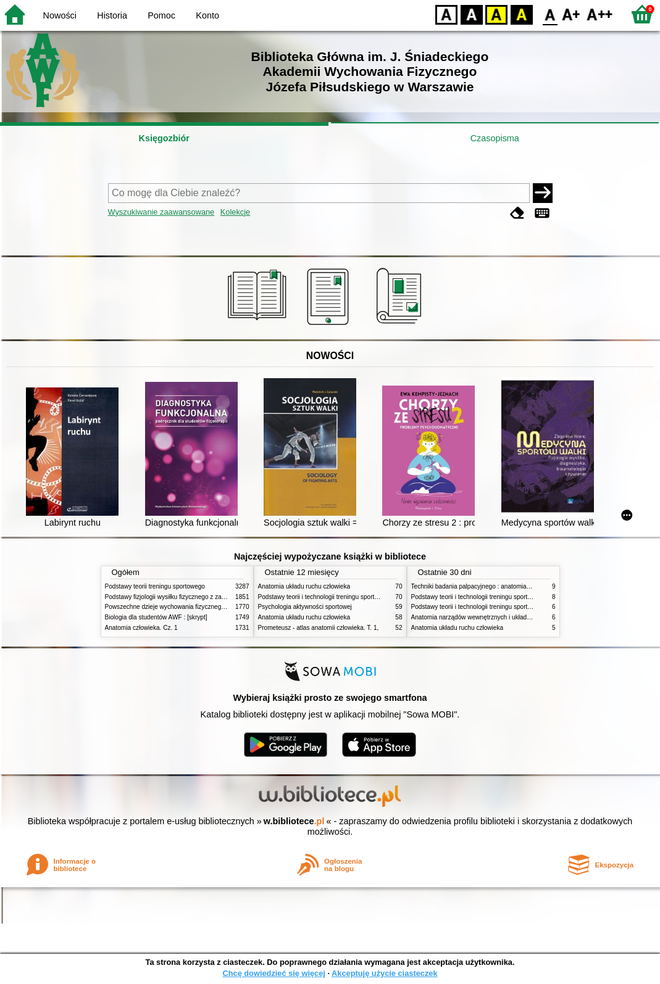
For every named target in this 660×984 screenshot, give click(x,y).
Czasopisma (494, 138)
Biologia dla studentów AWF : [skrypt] (156, 617)
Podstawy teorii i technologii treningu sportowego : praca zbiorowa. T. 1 (509, 606)
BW (472, 14)
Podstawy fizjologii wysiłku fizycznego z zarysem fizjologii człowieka (198, 596)
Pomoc (161, 15)
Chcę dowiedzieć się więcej (273, 973)
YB (496, 14)
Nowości (60, 15)
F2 (600, 14)
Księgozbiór (164, 138)
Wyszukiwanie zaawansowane (161, 212)
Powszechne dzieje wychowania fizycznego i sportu (176, 606)
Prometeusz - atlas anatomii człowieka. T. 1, (318, 627)
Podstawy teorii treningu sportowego (155, 586)
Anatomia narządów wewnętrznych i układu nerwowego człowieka (502, 617)
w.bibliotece (294, 821)
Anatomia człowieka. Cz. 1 (141, 627)
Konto (207, 15)
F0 (550, 14)
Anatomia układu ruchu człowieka (304, 586)
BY (521, 14)
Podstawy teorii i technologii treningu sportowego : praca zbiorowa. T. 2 (356, 596)
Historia (112, 15)
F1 (571, 14)
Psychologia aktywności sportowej (305, 606)
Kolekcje (235, 212)
